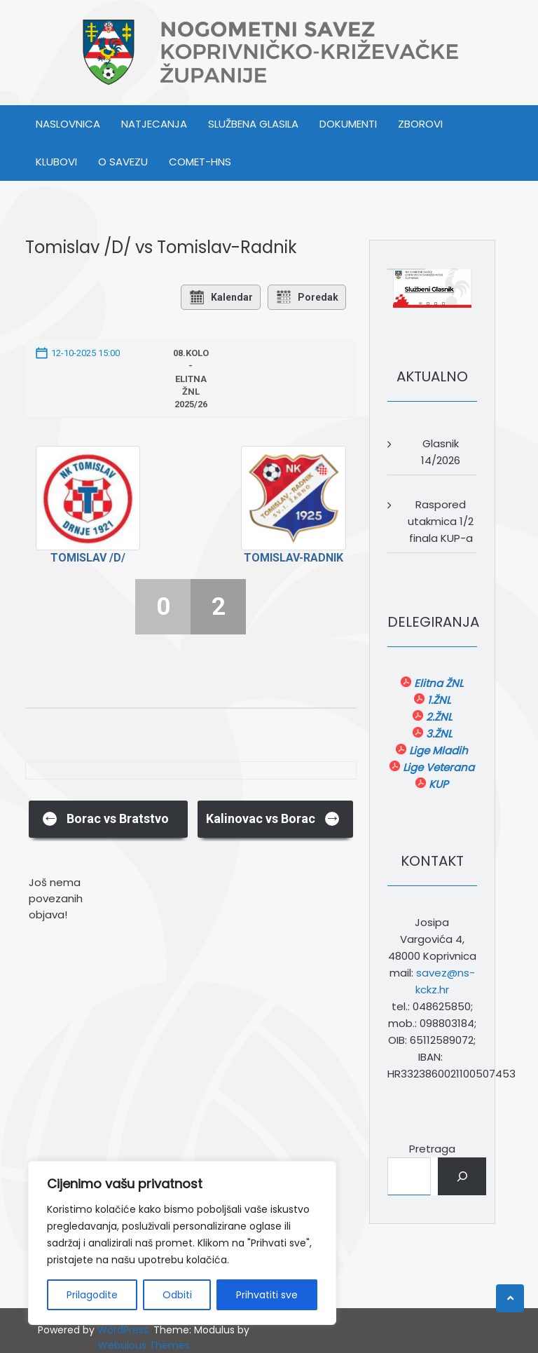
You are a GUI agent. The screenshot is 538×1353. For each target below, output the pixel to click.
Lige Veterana (437, 767)
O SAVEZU (123, 161)
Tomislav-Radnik (293, 557)
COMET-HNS (200, 161)
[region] (182, 1243)
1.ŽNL (437, 700)
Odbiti (177, 1295)
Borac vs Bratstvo (106, 818)
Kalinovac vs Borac (273, 818)
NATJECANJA (154, 123)
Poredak (306, 297)
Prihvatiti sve (267, 1295)
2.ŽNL (437, 716)
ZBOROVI (420, 123)
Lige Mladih (437, 750)
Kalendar (220, 297)
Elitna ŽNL (437, 683)
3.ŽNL (437, 733)
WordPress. (124, 1330)
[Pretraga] (462, 1176)
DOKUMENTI (348, 123)
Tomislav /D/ (87, 557)
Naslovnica (68, 123)
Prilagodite (92, 1295)
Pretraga (432, 1148)
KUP (437, 784)
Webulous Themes (144, 1345)
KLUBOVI (56, 161)
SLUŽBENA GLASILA (253, 123)
